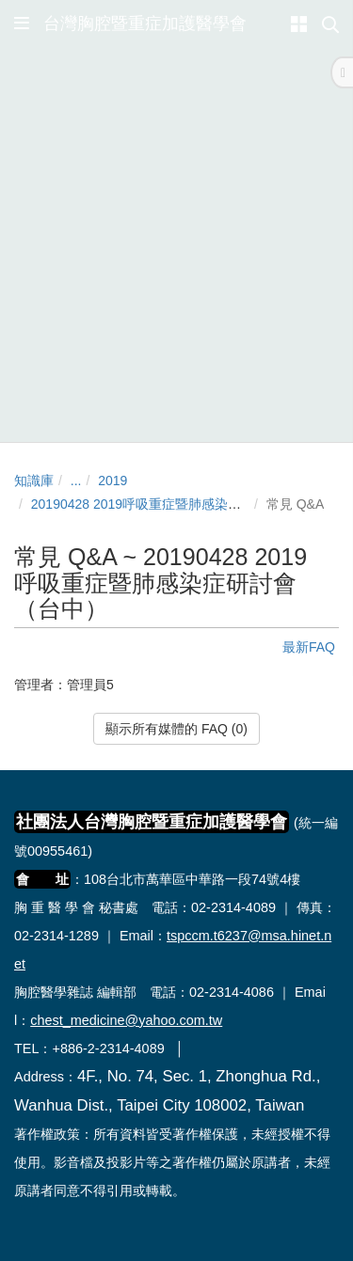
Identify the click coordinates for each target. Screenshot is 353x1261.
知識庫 (34, 480)
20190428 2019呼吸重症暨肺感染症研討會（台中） (182, 504)
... (76, 480)
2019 (112, 480)
